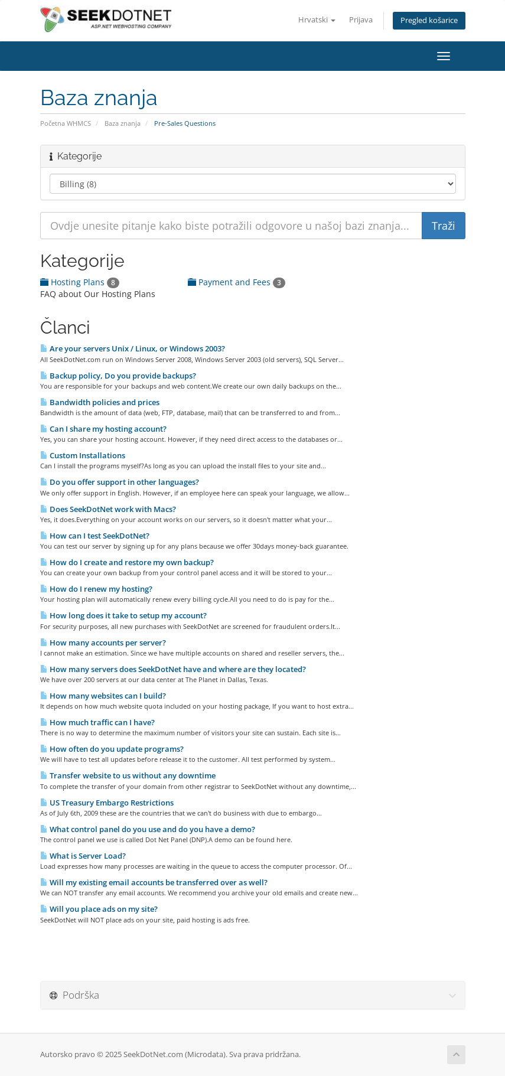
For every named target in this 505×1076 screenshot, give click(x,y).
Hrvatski (316, 20)
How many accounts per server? (103, 642)
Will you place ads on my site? (99, 909)
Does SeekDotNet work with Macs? (108, 509)
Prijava (361, 20)
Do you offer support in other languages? (119, 482)
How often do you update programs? (112, 749)
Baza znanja (123, 123)
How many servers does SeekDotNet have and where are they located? (173, 669)
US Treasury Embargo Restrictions (107, 802)
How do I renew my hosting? (96, 588)
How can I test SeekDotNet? (94, 535)
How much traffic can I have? (97, 722)
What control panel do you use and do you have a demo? (147, 829)
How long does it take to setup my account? (123, 615)
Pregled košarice (429, 20)
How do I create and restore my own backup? (127, 562)
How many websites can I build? (103, 695)
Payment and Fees (236, 282)
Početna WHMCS (65, 123)
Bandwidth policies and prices (99, 402)
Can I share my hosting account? (103, 428)
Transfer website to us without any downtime (128, 775)
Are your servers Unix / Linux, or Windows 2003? (132, 348)
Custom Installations (82, 455)
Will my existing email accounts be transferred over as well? (154, 882)
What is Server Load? (83, 855)
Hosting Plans (79, 282)
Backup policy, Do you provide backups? (118, 375)
